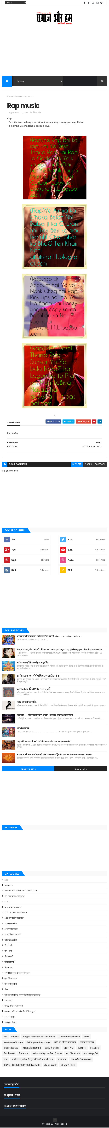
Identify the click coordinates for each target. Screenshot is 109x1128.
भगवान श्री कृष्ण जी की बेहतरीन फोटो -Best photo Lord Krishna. (49, 636)
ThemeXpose (60, 1124)
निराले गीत (18, 96)
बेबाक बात (9, 967)
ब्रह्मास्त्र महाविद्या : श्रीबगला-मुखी (33, 689)
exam (7, 902)
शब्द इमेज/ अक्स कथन (14, 1006)
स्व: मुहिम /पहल (11, 1022)
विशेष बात (8, 1000)
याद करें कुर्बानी (11, 984)
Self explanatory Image (16, 913)
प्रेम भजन (8, 951)
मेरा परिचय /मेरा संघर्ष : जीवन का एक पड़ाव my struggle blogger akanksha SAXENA (59, 649)
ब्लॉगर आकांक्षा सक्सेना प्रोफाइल (17, 973)
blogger (76, 464)
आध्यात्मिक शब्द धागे (13, 935)
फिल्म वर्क (9, 957)
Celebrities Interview (15, 896)
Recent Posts (28, 769)
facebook (100, 464)
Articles (9, 885)
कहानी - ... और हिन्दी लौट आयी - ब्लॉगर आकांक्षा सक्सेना (45, 715)
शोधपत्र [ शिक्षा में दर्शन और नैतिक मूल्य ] (20, 1011)
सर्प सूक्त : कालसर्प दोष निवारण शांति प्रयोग (38, 676)
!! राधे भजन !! (23, 728)
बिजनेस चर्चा (9, 962)
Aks (6, 880)
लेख (6, 990)
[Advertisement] (54, 53)
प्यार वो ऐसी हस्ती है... (27, 702)
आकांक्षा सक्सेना (11, 924)
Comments (81, 769)
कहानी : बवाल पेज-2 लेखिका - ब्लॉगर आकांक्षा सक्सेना (44, 741)
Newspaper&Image (13, 907)
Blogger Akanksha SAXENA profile (21, 891)
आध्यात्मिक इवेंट (11, 929)
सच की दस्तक (10, 1017)
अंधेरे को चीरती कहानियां (14, 918)
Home (10, 96)
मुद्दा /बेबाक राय (11, 978)
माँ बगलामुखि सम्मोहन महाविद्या (33, 663)
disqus (88, 464)
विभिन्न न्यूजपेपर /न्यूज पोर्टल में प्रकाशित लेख (22, 995)
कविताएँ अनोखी (11, 940)
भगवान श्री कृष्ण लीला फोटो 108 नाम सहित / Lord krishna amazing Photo (54, 755)
